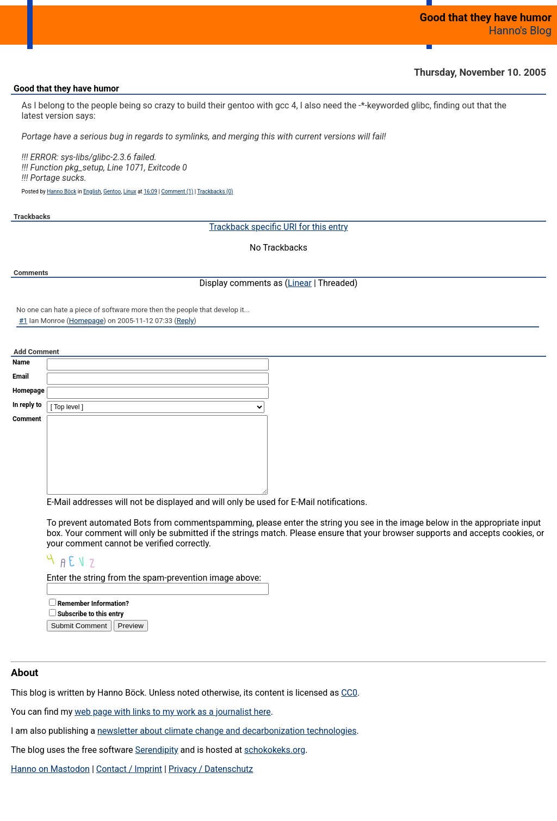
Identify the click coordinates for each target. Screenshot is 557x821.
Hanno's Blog (520, 30)
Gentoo (112, 191)
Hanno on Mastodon (50, 785)
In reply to (27, 405)
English (92, 191)
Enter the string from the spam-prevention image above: (154, 594)
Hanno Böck (61, 191)
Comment (27, 419)
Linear (300, 283)
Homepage (86, 321)
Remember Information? (93, 620)
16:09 (150, 191)
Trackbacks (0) (215, 191)
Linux (130, 191)
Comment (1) (177, 191)
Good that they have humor (66, 88)
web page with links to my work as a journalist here (173, 728)
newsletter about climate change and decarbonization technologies (226, 747)
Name (21, 362)
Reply (185, 321)
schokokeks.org (274, 766)
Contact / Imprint (129, 785)
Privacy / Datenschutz (211, 785)
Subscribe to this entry (91, 630)
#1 (23, 321)
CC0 (349, 709)
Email (21, 376)
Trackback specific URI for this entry (278, 227)
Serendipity (156, 766)
